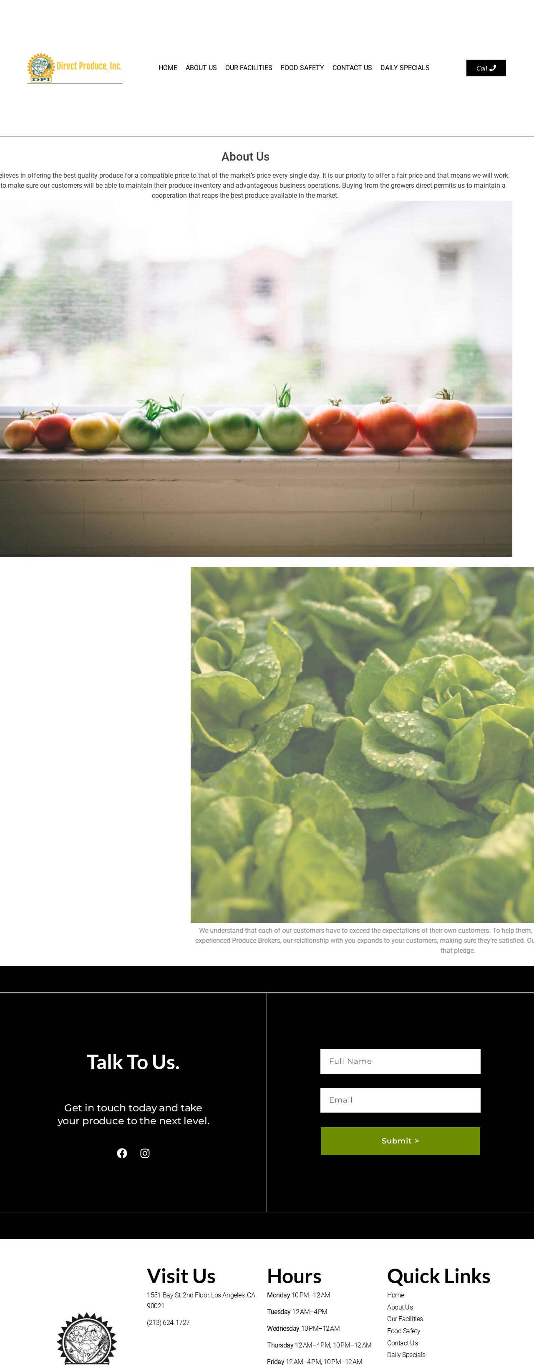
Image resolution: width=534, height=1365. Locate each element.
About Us (201, 68)
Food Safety (302, 68)
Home (168, 68)
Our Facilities (248, 68)
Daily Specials (405, 68)
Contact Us (352, 68)
